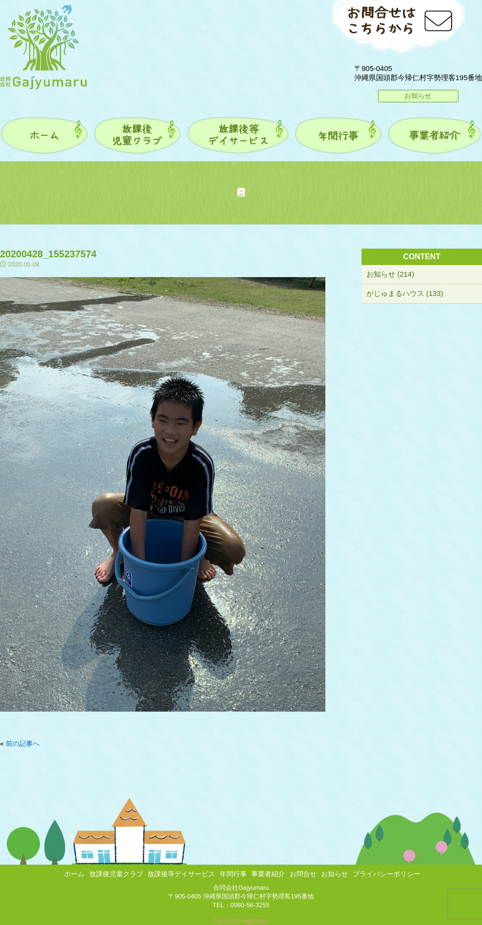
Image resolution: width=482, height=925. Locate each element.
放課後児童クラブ (116, 874)
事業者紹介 (268, 874)
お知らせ (417, 95)
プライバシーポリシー (386, 874)
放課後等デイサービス (181, 874)
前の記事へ (23, 743)
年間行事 (233, 874)
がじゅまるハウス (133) (404, 293)
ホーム (74, 874)
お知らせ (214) (390, 274)
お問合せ (303, 874)
